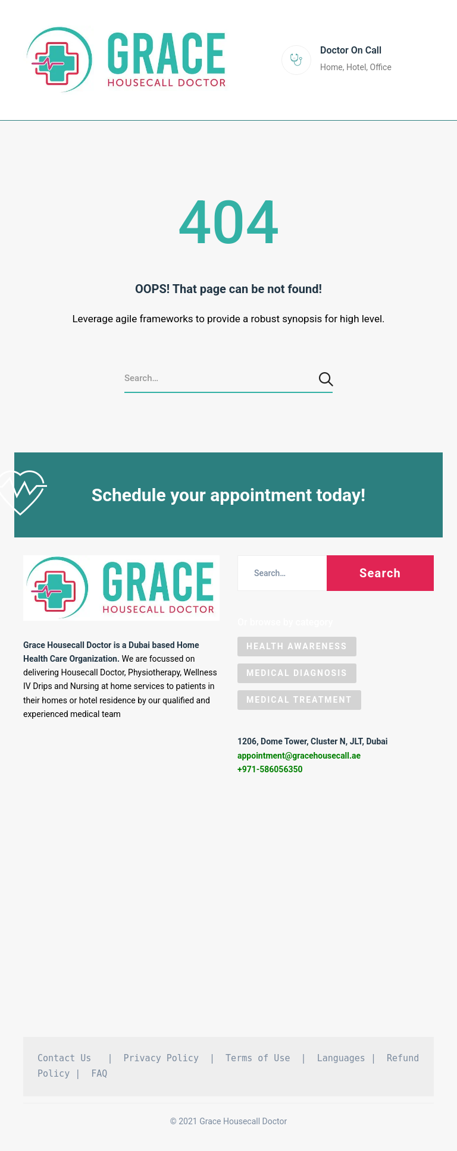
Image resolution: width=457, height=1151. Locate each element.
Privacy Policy (161, 1060)
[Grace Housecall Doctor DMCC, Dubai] (228, 913)
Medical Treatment (299, 702)
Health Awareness (297, 648)
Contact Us (64, 1060)
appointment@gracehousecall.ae (299, 758)
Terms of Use (258, 1060)
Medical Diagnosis (297, 675)
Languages (341, 1060)
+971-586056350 (270, 771)
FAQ (99, 1076)
